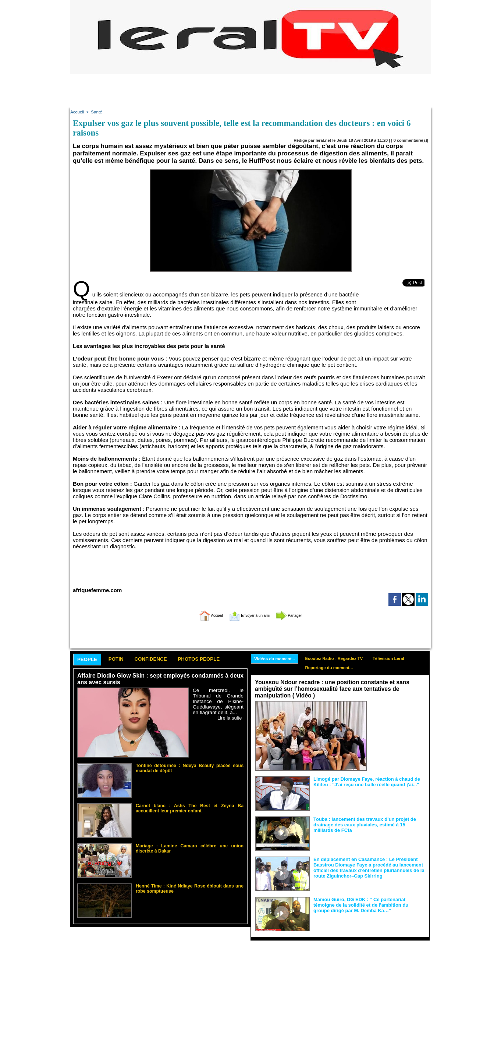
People (89, 659)
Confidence (160, 659)
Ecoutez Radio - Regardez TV (339, 658)
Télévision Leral (397, 658)
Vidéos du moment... (276, 658)
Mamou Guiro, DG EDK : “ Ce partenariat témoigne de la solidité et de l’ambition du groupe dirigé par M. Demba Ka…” (368, 904)
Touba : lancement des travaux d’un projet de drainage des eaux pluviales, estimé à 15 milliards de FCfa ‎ (368, 824)
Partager (299, 614)
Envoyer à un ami (249, 614)
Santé (95, 111)
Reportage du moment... (334, 668)
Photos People (214, 659)
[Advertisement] (250, 90)
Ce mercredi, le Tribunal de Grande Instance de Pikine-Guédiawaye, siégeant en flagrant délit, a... (218, 701)
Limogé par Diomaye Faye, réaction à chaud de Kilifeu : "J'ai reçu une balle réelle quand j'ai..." (362, 781)
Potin (121, 659)
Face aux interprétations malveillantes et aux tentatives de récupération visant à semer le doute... (397, 714)
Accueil (76, 111)
